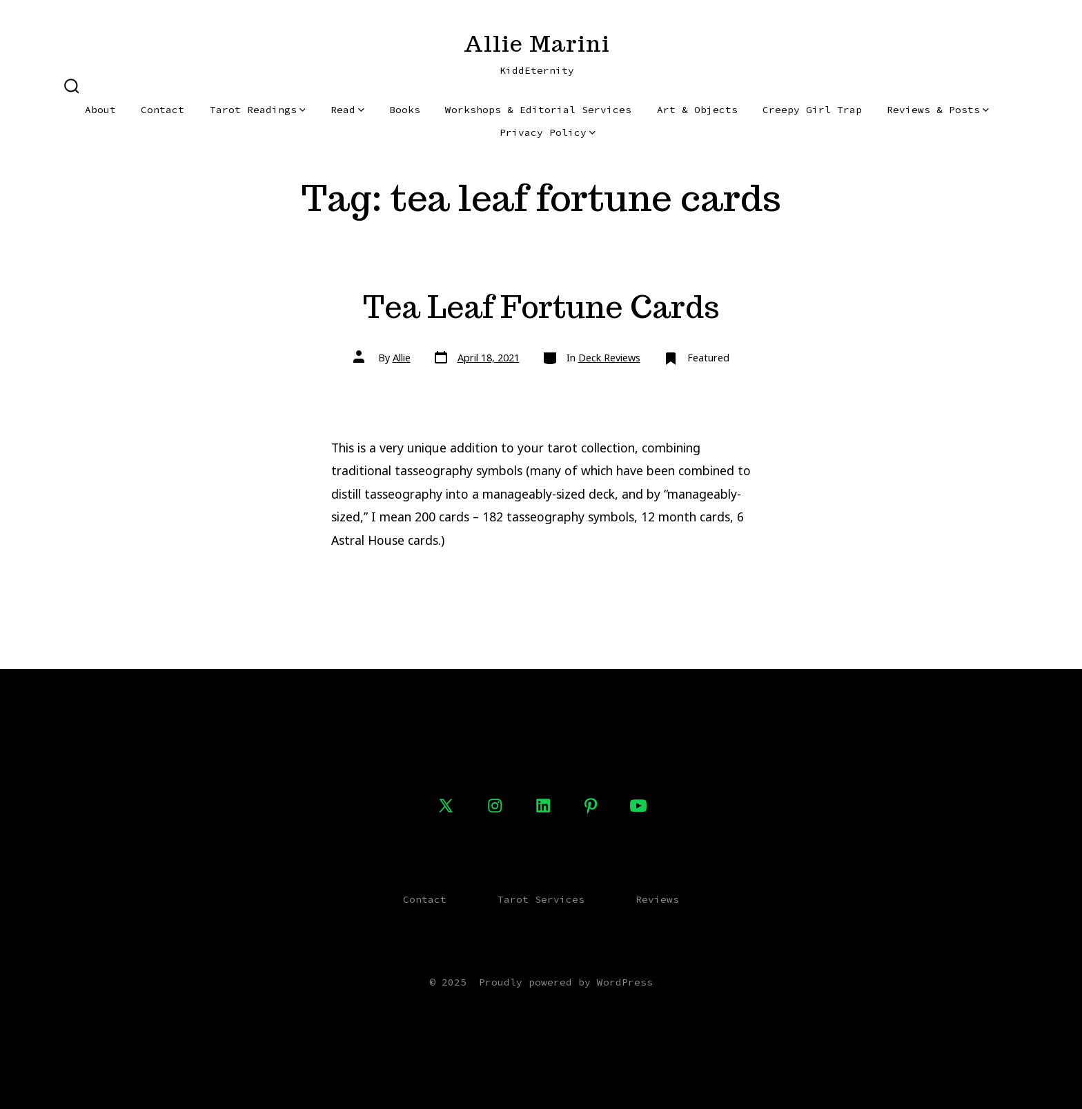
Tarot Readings (258, 109)
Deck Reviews (609, 357)
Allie (402, 357)
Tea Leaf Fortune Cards (541, 306)
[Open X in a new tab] (445, 806)
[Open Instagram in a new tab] (495, 806)
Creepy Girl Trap (812, 109)
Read (347, 109)
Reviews (657, 899)
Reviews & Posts (938, 109)
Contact (162, 109)
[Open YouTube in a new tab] (638, 806)
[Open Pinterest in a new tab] (591, 806)
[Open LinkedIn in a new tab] (543, 806)
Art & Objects (697, 109)
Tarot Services (541, 899)
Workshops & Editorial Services (538, 109)
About (100, 109)
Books (404, 109)
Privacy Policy (548, 132)
